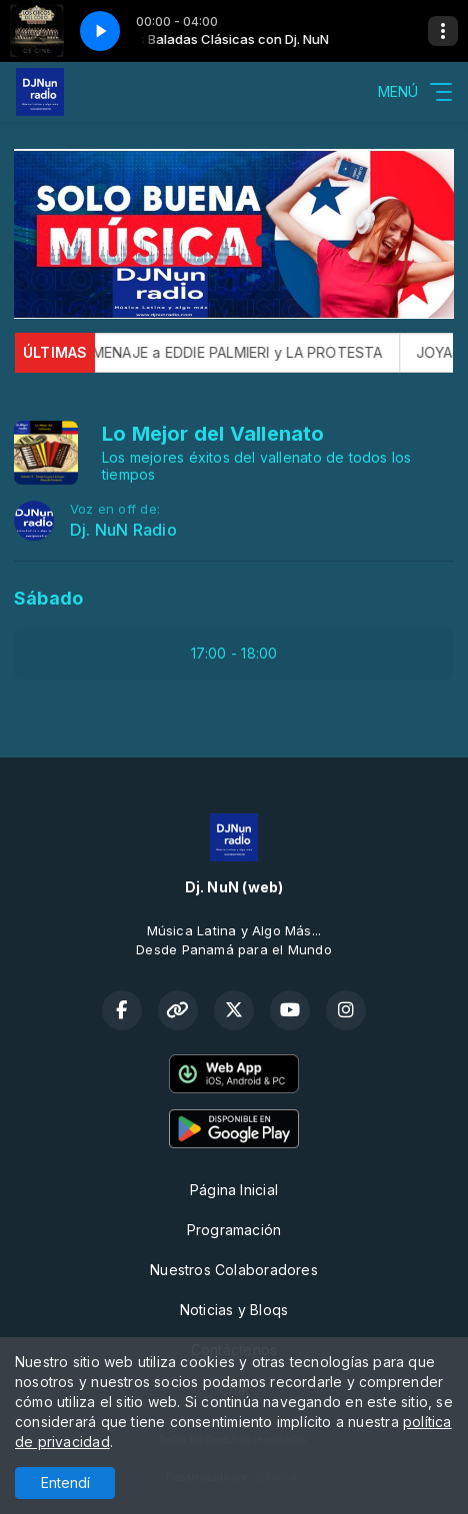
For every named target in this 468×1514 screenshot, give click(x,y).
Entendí (65, 1482)
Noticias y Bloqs (234, 1309)
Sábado (48, 598)
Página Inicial (234, 1189)
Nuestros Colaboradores (234, 1269)
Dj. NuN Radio (123, 530)
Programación (234, 1229)
